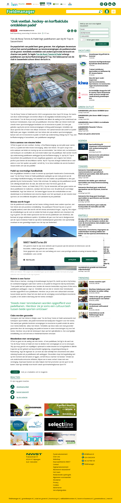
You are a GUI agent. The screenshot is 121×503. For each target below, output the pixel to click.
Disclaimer (57, 480)
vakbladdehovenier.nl (68, 498)
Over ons (56, 457)
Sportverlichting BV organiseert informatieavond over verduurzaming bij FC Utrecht (99, 147)
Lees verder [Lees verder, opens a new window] (37, 254)
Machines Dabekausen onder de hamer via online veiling (99, 290)
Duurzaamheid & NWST (61, 462)
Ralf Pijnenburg (15, 33)
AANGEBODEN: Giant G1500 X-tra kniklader (93, 122)
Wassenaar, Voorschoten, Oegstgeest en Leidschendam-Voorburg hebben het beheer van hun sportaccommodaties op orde (93, 232)
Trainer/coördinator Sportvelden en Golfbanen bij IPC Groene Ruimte (99, 71)
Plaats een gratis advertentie (89, 134)
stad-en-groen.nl (41, 498)
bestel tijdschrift (23, 392)
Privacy (55, 482)
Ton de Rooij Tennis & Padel (48, 54)
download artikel (23, 387)
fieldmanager (89, 464)
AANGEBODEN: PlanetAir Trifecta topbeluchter (90, 128)
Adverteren (57, 487)
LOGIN (15, 372)
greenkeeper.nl (27, 498)
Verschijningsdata (59, 490)
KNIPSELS (83, 215)
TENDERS (83, 166)
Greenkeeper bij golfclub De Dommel (99, 55)
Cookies (56, 485)
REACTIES (15, 377)
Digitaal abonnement (60, 467)
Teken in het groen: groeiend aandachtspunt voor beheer (99, 298)
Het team (56, 472)
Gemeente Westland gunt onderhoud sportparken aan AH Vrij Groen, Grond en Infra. (93, 189)
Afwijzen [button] (72, 260)
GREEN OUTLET (86, 106)
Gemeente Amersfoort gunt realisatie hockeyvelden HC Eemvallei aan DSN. (92, 206)
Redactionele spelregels (62, 475)
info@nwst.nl (89, 454)
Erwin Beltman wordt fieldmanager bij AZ (96, 314)
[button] (29, 260)
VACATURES (84, 50)
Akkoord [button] (90, 260)
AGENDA (82, 140)
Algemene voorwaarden (62, 477)
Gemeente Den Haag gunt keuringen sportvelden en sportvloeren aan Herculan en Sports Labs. (93, 198)
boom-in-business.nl (85, 498)
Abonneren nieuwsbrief (61, 469)
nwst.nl (109, 498)
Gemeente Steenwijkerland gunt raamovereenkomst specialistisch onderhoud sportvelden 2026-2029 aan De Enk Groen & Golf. (93, 173)
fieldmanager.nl (14, 498)
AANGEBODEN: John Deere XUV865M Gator (93, 111)
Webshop (56, 459)
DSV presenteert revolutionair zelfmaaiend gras (98, 306)
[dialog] (60, 251)
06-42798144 (90, 461)
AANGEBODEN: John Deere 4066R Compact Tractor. (93, 116)
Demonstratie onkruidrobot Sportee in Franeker (99, 156)
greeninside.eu (99, 498)
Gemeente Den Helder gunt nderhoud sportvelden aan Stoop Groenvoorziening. (93, 182)
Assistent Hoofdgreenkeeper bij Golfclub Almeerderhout (99, 63)
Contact (56, 464)
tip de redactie (22, 397)
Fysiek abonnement (60, 454)
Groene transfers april (97, 282)
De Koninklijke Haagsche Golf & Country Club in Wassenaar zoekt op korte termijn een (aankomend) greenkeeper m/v (99, 94)
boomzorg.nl (53, 498)
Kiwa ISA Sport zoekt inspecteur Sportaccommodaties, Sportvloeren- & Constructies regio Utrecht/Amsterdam (99, 82)
